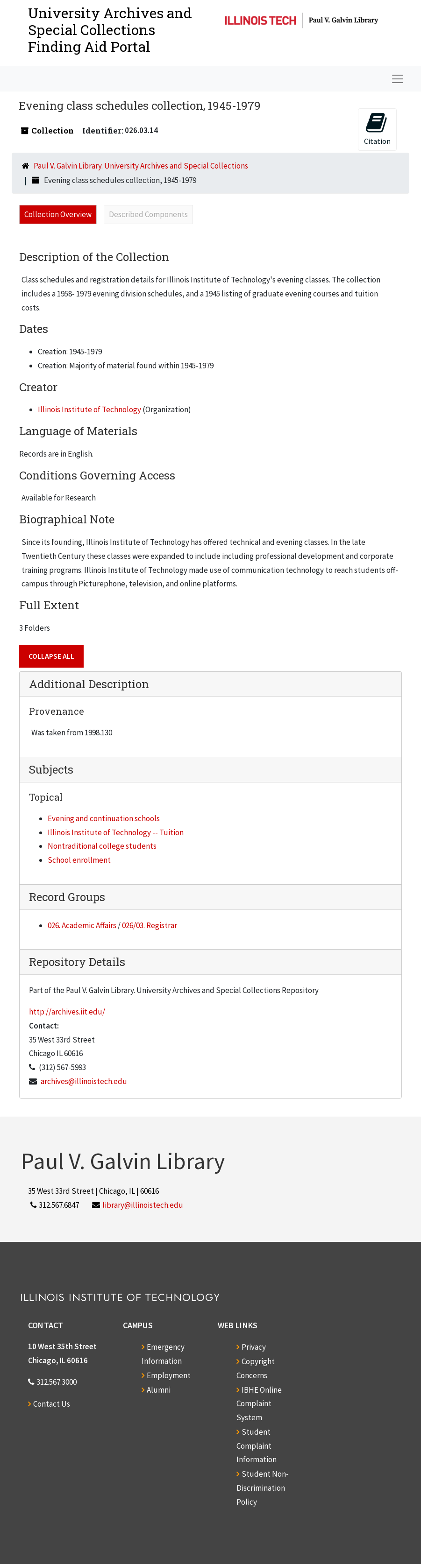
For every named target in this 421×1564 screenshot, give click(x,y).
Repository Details (77, 961)
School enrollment (79, 860)
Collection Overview (58, 214)
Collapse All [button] (51, 656)
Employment (169, 1375)
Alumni (159, 1390)
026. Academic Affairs (82, 925)
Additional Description (89, 683)
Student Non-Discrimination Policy (262, 1488)
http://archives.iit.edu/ (67, 1012)
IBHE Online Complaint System (259, 1404)
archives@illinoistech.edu (84, 1081)
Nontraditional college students (102, 846)
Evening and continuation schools (104, 818)
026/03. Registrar (149, 925)
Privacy (254, 1347)
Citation (377, 129)
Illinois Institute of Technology (89, 409)
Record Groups (67, 896)
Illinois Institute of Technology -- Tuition (116, 832)
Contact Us (51, 1404)
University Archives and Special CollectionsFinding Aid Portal (110, 30)
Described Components (148, 214)
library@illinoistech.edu (142, 1205)
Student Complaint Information (256, 1446)
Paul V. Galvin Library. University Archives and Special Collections (141, 166)
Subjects (51, 769)
